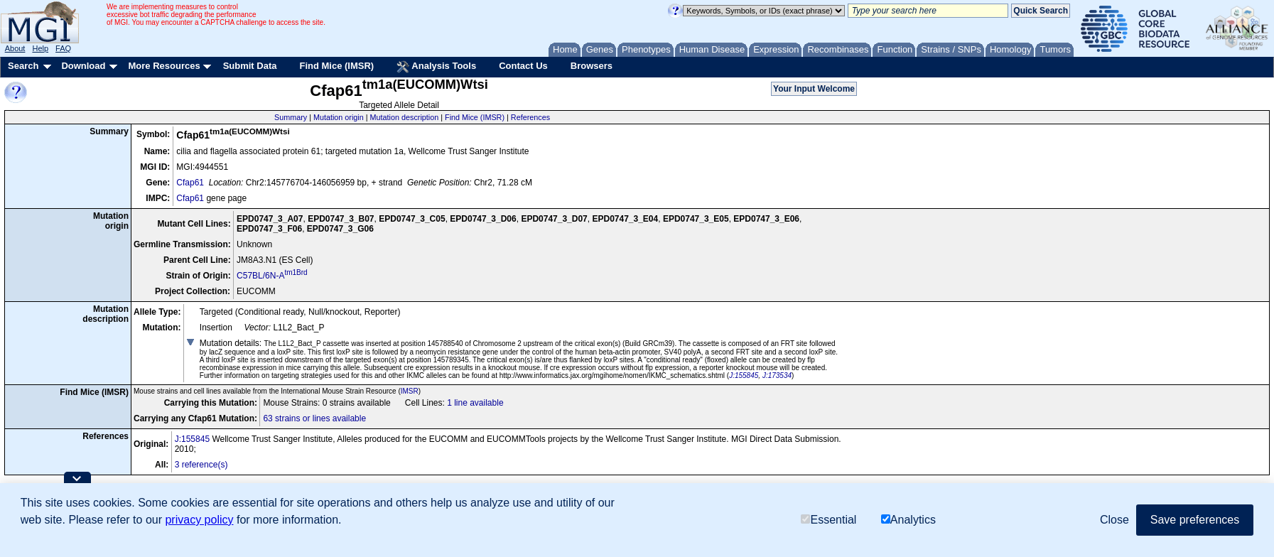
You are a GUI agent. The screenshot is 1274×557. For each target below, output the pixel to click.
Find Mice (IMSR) (336, 65)
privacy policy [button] (199, 520)
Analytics (908, 520)
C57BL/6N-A (272, 276)
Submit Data (250, 65)
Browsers (591, 65)
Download (83, 65)
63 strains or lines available (314, 418)
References (530, 117)
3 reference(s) (201, 465)
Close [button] (1114, 520)
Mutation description (404, 117)
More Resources (164, 65)
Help (40, 48)
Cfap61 (190, 183)
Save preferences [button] (1194, 520)
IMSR (410, 391)
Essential (828, 520)
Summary (290, 117)
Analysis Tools (436, 66)
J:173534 (777, 375)
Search (23, 65)
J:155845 (743, 375)
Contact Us (523, 65)
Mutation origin (338, 117)
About (15, 48)
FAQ (63, 48)
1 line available (475, 403)
